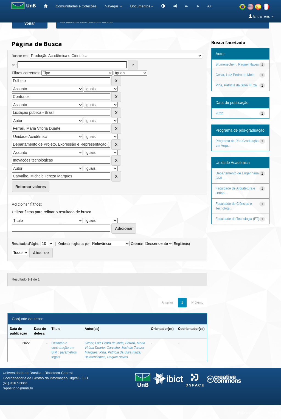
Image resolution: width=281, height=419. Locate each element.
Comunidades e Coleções (76, 6)
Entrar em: (261, 16)
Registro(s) (182, 244)
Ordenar (137, 244)
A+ (209, 6)
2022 (219, 113)
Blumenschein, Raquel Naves (106, 357)
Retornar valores (30, 187)
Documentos (141, 6)
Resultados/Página (26, 244)
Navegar (113, 6)
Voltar (29, 23)
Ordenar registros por (74, 244)
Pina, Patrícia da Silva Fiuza (119, 352)
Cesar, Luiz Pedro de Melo (104, 343)
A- (187, 6)
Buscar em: (20, 56)
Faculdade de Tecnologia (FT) (237, 219)
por (14, 65)
